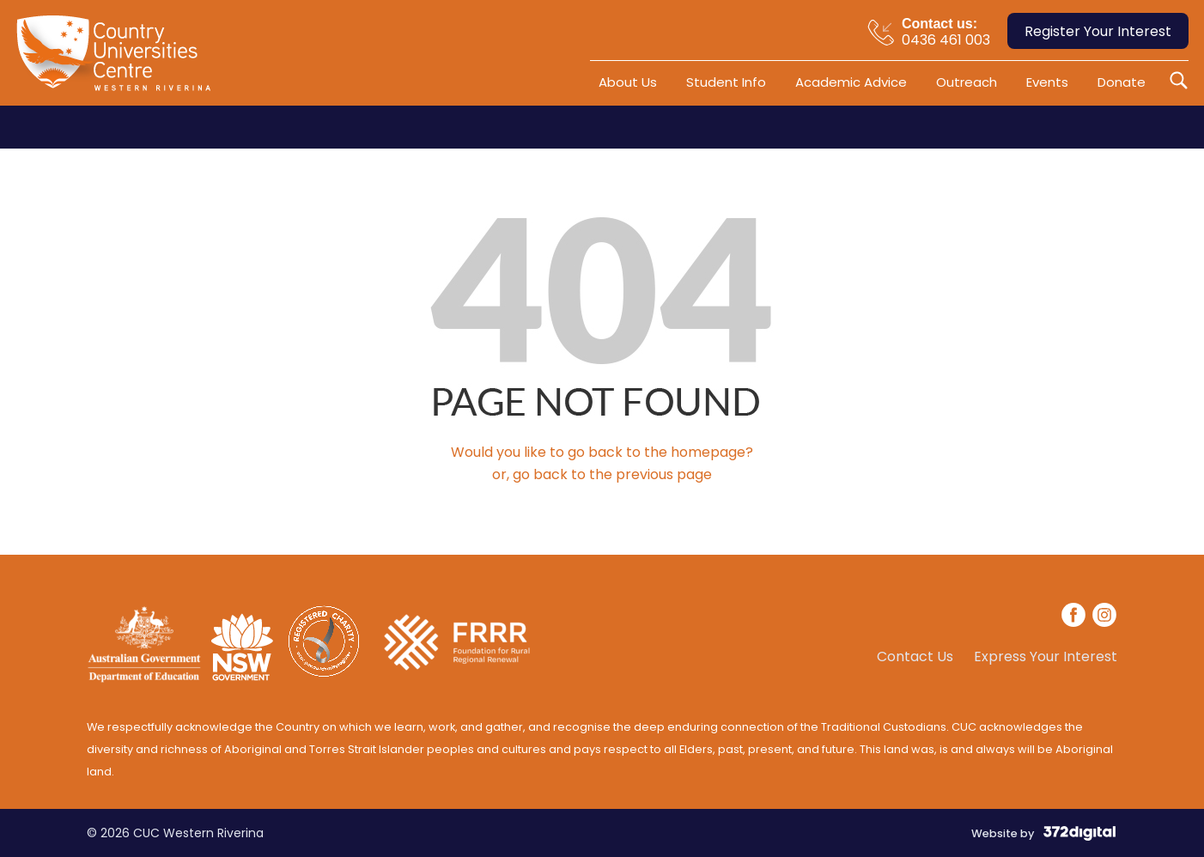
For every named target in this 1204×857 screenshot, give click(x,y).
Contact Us (915, 657)
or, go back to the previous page (602, 474)
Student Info (726, 82)
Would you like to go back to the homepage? (602, 452)
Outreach (966, 82)
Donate (1122, 82)
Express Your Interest (1045, 657)
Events (1047, 82)
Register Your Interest (1098, 31)
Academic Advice (851, 82)
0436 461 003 (946, 31)
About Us (628, 82)
